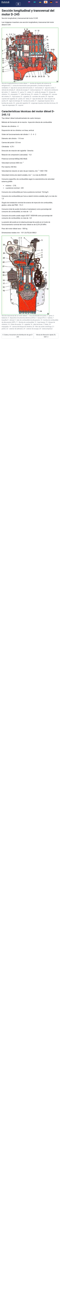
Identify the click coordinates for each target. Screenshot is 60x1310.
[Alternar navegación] (18, 3)
